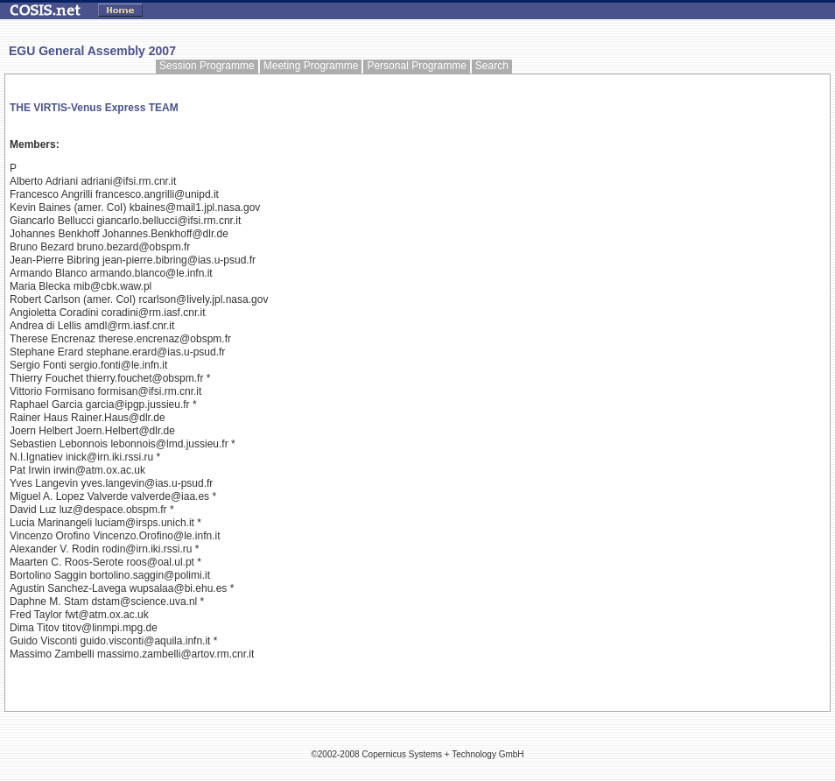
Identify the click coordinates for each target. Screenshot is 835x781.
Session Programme (207, 66)
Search (492, 66)
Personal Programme (416, 66)
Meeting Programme (311, 66)
